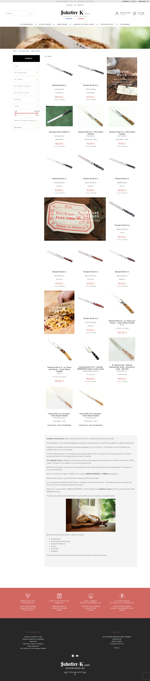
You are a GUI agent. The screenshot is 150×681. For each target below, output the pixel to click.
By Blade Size (21, 72)
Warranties (33, 641)
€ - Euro (129, 1)
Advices (69, 5)
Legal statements (33, 646)
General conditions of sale (33, 637)
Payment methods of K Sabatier (33, 639)
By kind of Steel (22, 93)
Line (16, 66)
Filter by (26, 58)
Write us (117, 648)
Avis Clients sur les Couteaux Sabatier (33, 648)
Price (17, 106)
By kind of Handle (23, 86)
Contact (80, 5)
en (143, 1)
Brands (18, 99)
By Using (18, 79)
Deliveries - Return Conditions (33, 644)
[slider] (15, 113)
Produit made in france (25, 120)
